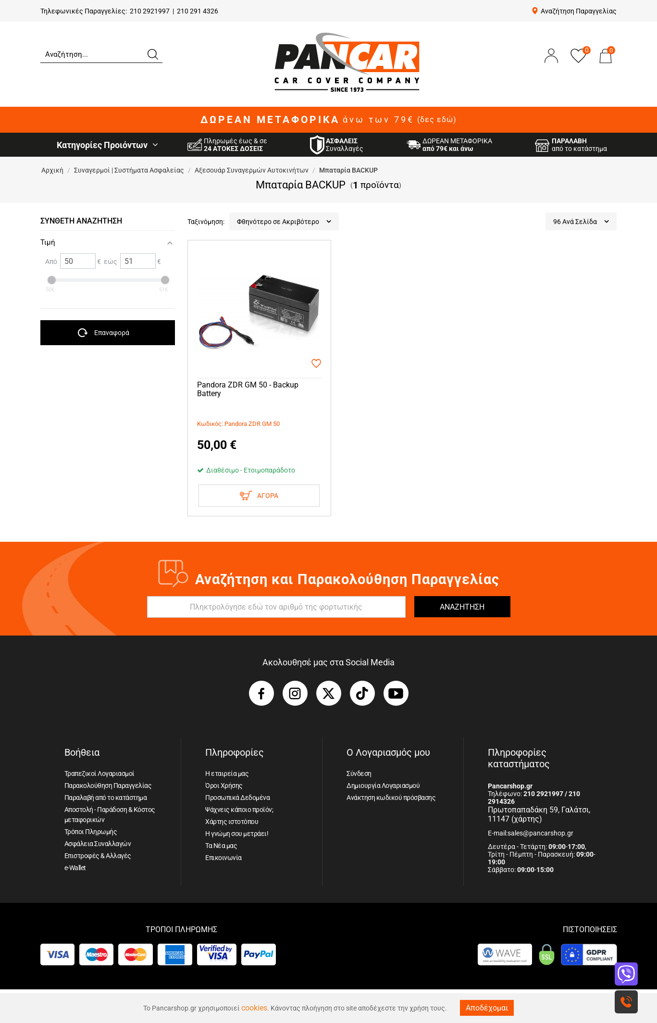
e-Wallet (75, 868)
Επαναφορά (111, 332)
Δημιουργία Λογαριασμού (383, 785)
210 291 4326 (197, 11)
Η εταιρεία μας (226, 773)
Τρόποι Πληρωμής (90, 832)
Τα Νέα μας (221, 845)
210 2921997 (150, 11)
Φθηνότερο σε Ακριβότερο (284, 221)
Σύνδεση (359, 773)
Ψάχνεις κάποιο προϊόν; (239, 809)
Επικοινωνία (223, 857)
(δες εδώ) (437, 120)
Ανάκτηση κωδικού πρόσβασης (391, 797)
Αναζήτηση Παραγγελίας (579, 11)
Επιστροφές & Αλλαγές (97, 856)
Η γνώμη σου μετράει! (236, 833)
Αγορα (259, 495)
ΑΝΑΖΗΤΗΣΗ (462, 606)
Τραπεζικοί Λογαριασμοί (99, 773)
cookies (254, 1007)
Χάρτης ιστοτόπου (231, 821)
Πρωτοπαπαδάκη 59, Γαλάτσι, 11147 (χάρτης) (539, 814)
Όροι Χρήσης (224, 785)
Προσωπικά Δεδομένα (237, 797)
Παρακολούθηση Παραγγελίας (108, 785)
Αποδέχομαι (487, 1007)
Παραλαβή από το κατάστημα (105, 797)
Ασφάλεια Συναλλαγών (97, 844)
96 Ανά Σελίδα (581, 221)
